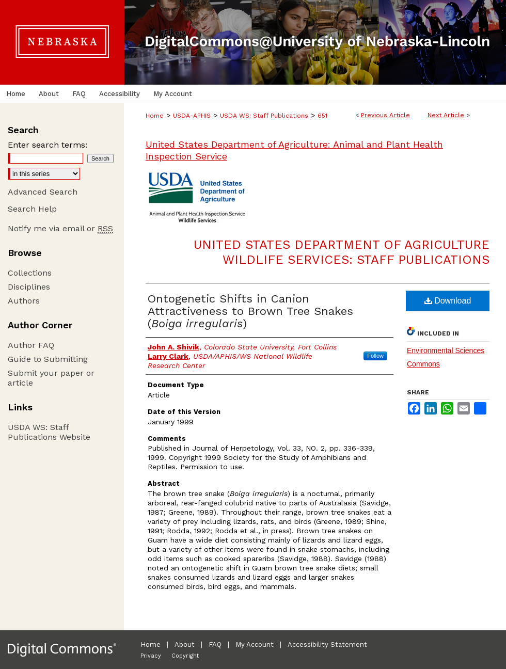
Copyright (185, 655)
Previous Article (385, 115)
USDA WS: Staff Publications (264, 115)
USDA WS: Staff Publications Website (49, 432)
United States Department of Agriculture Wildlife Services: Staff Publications (341, 252)
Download (447, 300)
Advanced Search (42, 192)
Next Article (446, 115)
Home (155, 115)
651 (322, 115)
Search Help (32, 209)
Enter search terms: (47, 145)
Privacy (150, 655)
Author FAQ (31, 345)
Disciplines (29, 287)
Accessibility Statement (327, 644)
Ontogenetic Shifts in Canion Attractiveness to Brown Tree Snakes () (250, 311)
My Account (254, 644)
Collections (30, 273)
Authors (24, 301)
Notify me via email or (60, 228)
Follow (375, 356)
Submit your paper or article (51, 378)
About (185, 644)
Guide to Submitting (48, 359)
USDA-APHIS (192, 115)
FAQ (215, 644)
